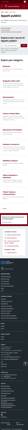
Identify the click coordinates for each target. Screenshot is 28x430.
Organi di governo (5, 283)
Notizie (2, 326)
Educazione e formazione (7, 308)
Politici (2, 288)
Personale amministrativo (7, 286)
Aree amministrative (6, 276)
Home (2, 12)
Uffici (2, 291)
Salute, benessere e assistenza (8, 315)
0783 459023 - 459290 (12, 352)
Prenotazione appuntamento (8, 405)
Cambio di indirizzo (5, 30)
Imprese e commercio (6, 311)
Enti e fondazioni (5, 281)
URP (2, 361)
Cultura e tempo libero (6, 306)
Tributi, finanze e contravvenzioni (9, 318)
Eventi (2, 339)
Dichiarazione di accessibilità (8, 398)
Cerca (23, 45)
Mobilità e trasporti (5, 313)
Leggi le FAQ (4, 402)
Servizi (6, 12)
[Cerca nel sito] (23, 6)
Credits (8, 424)
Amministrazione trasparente (8, 400)
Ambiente (3, 299)
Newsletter (3, 417)
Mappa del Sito (20, 424)
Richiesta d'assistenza (6, 407)
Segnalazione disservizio (7, 403)
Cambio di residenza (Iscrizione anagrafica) (11, 32)
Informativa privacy (5, 393)
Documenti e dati (5, 279)
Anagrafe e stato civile (6, 301)
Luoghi (2, 337)
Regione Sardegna (5, 1)
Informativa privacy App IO (7, 391)
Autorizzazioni (4, 304)
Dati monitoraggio (5, 422)
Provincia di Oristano (6, 388)
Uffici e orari (4, 364)
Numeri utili (4, 366)
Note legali (3, 395)
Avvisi (2, 328)
